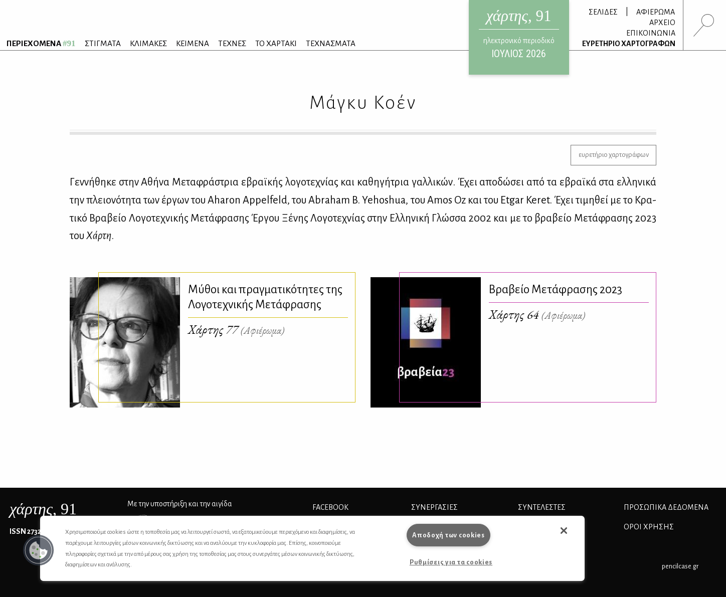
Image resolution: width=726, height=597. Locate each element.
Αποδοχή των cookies (448, 535)
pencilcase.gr (680, 566)
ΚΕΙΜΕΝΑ (192, 43)
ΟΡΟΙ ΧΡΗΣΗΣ (649, 527)
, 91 (43, 509)
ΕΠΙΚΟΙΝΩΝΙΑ (650, 33)
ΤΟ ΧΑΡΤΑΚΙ (276, 43)
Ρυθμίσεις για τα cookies (451, 562)
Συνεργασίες (434, 507)
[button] (39, 550)
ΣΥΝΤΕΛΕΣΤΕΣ (542, 507)
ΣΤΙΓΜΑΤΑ (103, 43)
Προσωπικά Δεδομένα (666, 507)
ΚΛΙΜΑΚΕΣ (148, 43)
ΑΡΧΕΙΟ (662, 23)
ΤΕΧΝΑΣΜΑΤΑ (330, 43)
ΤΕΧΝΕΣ (232, 43)
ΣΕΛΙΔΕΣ (603, 12)
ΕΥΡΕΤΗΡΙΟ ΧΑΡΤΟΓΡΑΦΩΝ (628, 44)
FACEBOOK (330, 507)
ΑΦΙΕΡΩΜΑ (655, 12)
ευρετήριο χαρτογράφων (614, 154)
